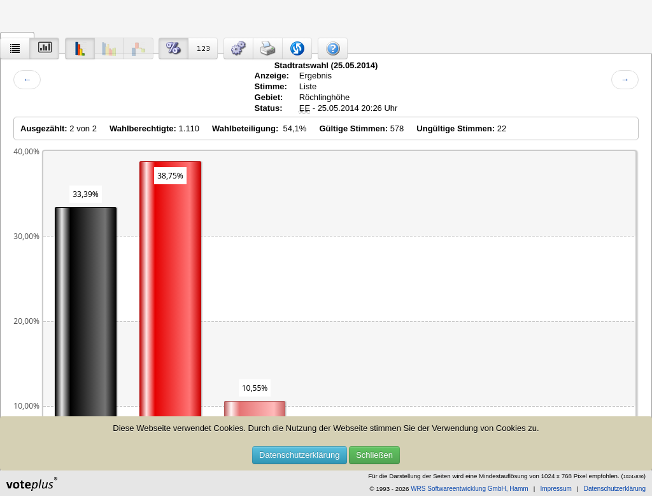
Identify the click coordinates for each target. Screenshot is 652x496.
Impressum (555, 488)
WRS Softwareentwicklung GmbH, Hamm (469, 488)
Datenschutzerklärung (299, 455)
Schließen (374, 455)
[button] (238, 48)
